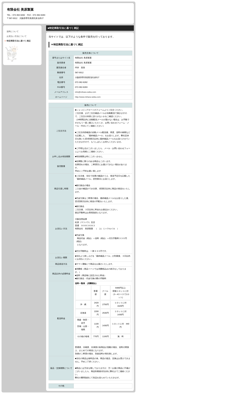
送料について (13, 31)
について (17, 36)
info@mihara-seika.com (85, 92)
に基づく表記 (19, 41)
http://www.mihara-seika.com (88, 97)
